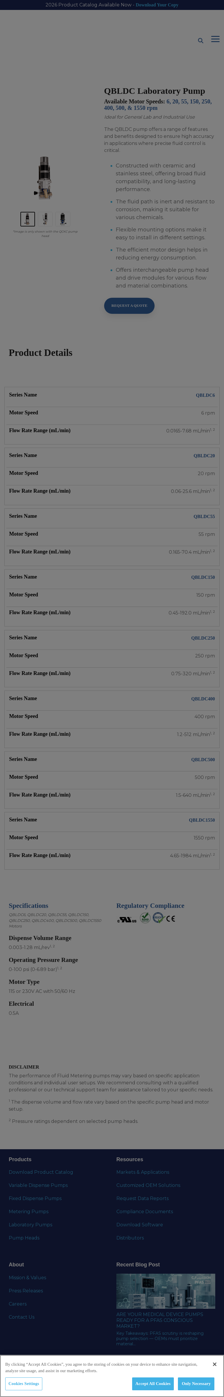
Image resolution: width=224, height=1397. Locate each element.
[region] (112, 1376)
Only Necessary (196, 1383)
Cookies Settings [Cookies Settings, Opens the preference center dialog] (23, 1383)
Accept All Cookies (152, 1383)
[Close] (214, 1364)
